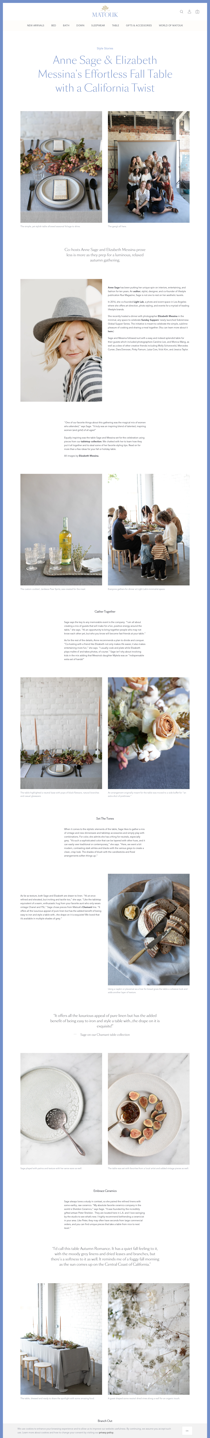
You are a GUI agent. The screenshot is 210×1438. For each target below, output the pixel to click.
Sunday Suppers (150, 320)
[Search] (181, 11)
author (136, 291)
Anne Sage (114, 287)
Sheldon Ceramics (82, 1209)
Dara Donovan (123, 349)
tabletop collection (91, 441)
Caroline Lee (159, 341)
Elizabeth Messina (167, 316)
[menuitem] (35, 25)
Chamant (87, 907)
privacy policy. (106, 1432)
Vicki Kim (163, 349)
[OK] (187, 1430)
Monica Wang (179, 341)
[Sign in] (189, 11)
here (110, 331)
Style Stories (105, 48)
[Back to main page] (105, 11)
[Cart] (197, 11)
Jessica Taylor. (181, 349)
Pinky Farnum (139, 349)
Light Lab (139, 301)
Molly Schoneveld (167, 345)
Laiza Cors (152, 349)
